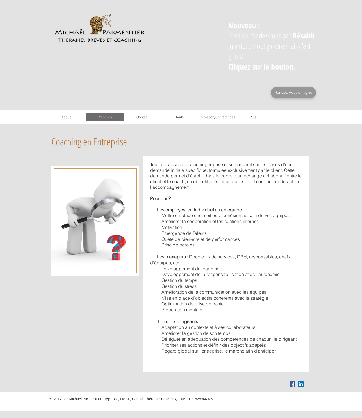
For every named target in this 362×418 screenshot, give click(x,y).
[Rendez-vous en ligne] (293, 92)
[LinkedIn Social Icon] (301, 384)
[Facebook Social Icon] (292, 384)
